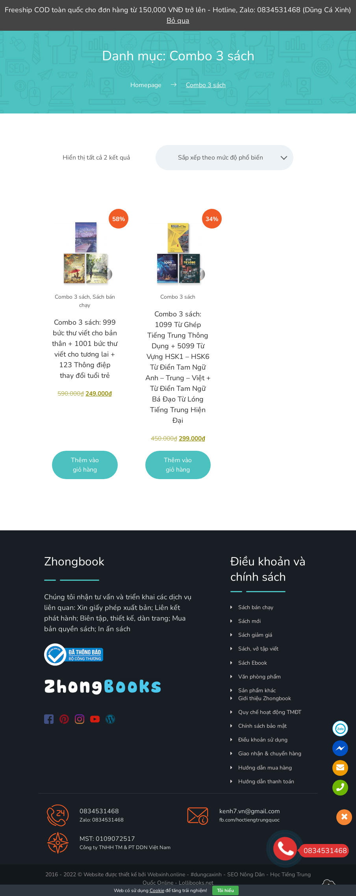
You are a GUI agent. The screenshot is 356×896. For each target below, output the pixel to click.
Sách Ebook (248, 663)
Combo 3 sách (72, 297)
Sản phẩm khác (253, 690)
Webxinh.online (166, 874)
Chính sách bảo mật (258, 726)
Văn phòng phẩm (255, 676)
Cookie (157, 890)
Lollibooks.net (196, 883)
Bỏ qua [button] (178, 20)
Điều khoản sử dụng (258, 740)
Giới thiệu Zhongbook (260, 698)
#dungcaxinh (206, 874)
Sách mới (245, 621)
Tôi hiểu (225, 890)
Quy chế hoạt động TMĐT (265, 712)
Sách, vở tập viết (254, 648)
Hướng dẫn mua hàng (261, 767)
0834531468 (99, 811)
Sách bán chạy (251, 607)
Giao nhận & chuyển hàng (265, 753)
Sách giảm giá (251, 635)
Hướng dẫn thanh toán (262, 781)
